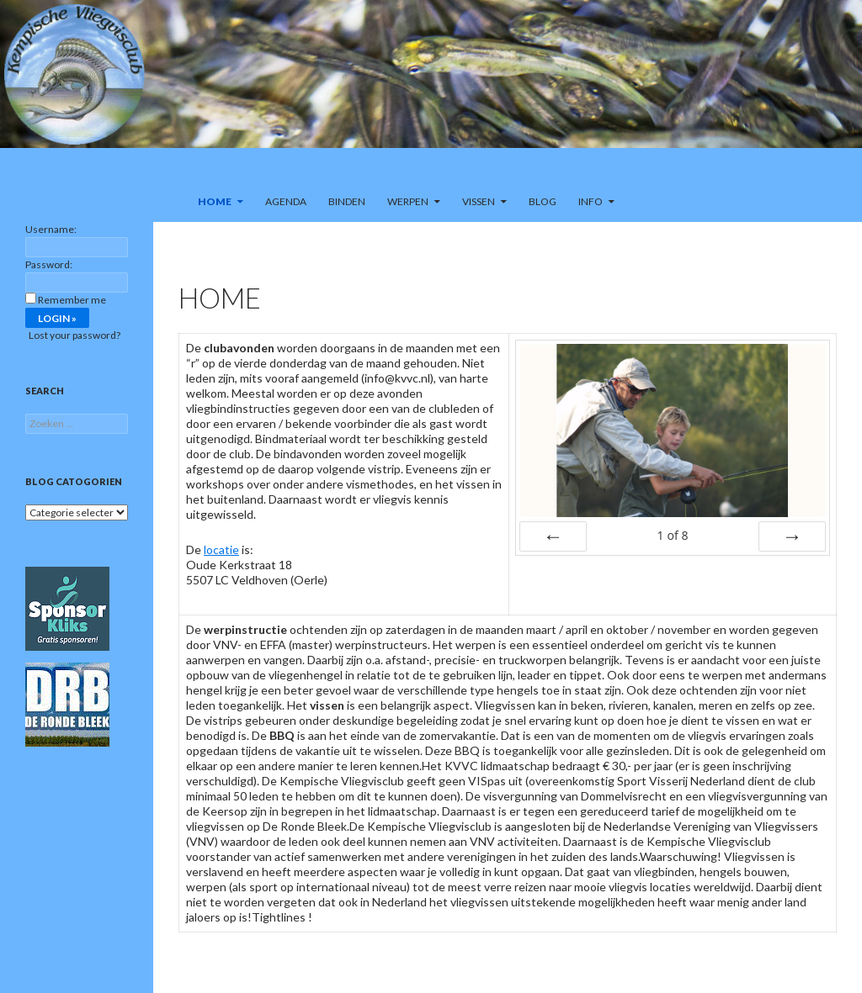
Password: (48, 264)
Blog (542, 201)
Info (590, 201)
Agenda (285, 201)
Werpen (407, 201)
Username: (51, 229)
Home (214, 201)
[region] (431, 91)
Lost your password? (74, 335)
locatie (221, 549)
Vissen (478, 201)
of (672, 535)
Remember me (72, 299)
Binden (346, 201)
